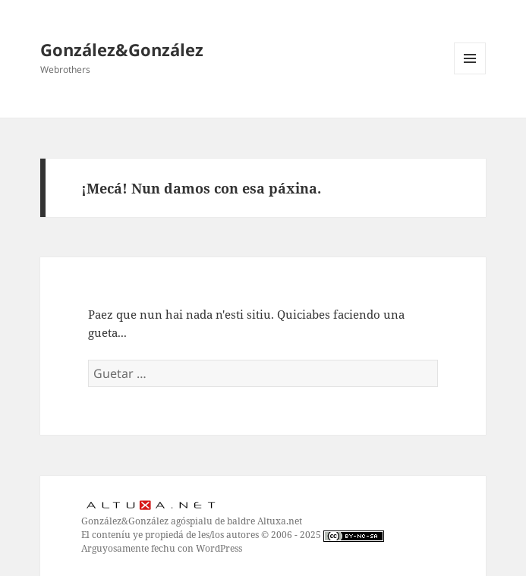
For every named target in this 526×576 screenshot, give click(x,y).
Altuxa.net (279, 521)
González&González (121, 49)
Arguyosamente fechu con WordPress (161, 548)
